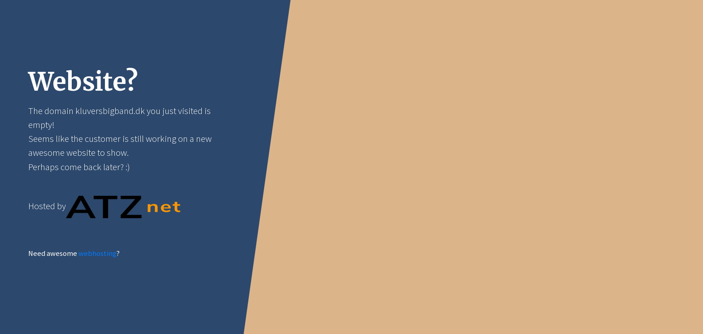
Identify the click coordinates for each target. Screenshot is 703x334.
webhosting (97, 253)
